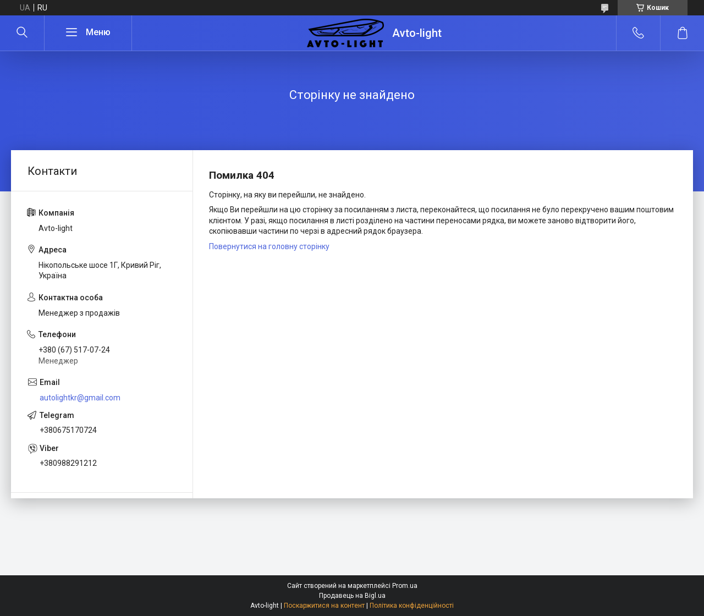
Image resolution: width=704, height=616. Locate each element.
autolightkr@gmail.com (80, 397)
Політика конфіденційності (412, 605)
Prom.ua (404, 586)
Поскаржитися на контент (324, 605)
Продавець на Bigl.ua (352, 596)
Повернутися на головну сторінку (269, 246)
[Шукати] (22, 33)
